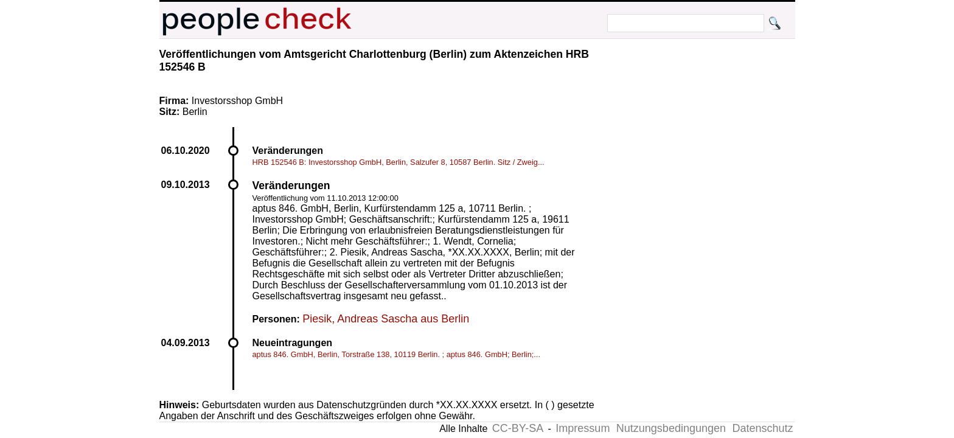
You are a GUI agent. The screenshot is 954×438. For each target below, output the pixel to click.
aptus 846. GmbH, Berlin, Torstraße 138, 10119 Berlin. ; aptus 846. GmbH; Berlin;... (396, 354)
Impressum (582, 428)
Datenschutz (762, 428)
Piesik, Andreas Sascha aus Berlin (385, 319)
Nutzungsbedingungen (671, 428)
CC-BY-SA (517, 428)
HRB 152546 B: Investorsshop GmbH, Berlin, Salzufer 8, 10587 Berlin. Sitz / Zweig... (398, 162)
